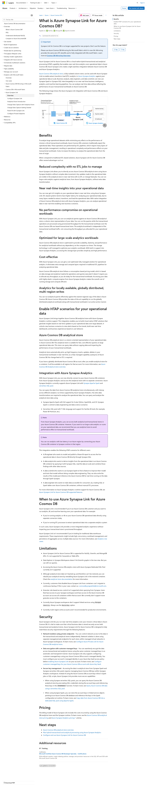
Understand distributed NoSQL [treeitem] (15, 35)
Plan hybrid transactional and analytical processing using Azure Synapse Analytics (72, 732)
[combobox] (18, 19)
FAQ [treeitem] (7, 32)
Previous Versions (18, 781)
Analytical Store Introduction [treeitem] (16, 101)
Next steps (117, 39)
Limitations (117, 31)
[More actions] (106, 15)
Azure (46, 15)
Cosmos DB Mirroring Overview (58, 55)
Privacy (44, 781)
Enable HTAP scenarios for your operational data (127, 22)
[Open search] (137, 3)
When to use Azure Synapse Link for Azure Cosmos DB (127, 27)
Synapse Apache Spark (92, 383)
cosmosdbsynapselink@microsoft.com (92, 586)
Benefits (116, 19)
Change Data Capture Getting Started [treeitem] (19, 107)
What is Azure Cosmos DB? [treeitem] (14, 29)
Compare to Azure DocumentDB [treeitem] (16, 38)
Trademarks (84, 781)
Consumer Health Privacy (59, 781)
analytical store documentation (61, 579)
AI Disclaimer (6, 781)
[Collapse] (31, 15)
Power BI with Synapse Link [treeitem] (15, 111)
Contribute (36, 781)
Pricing (116, 36)
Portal (124, 8)
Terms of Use (75, 781)
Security (116, 33)
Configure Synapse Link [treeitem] (14, 98)
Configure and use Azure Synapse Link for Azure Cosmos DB (64, 735)
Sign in (142, 3)
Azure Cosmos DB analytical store (51, 73)
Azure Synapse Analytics (87, 76)
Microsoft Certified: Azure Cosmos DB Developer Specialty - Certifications (62, 754)
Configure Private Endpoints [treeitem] (16, 113)
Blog (27, 781)
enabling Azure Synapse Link (58, 661)
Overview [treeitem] (9, 78)
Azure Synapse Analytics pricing (63, 718)
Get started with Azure (136, 8)
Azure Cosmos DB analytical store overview (58, 730)
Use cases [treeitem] (9, 81)
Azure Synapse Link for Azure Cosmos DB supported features (60, 492)
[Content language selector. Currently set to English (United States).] (11, 776)
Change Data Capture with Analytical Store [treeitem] (20, 105)
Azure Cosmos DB (56, 15)
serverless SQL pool (46, 386)
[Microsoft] (3, 2)
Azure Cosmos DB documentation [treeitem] (14, 23)
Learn (41, 15)
